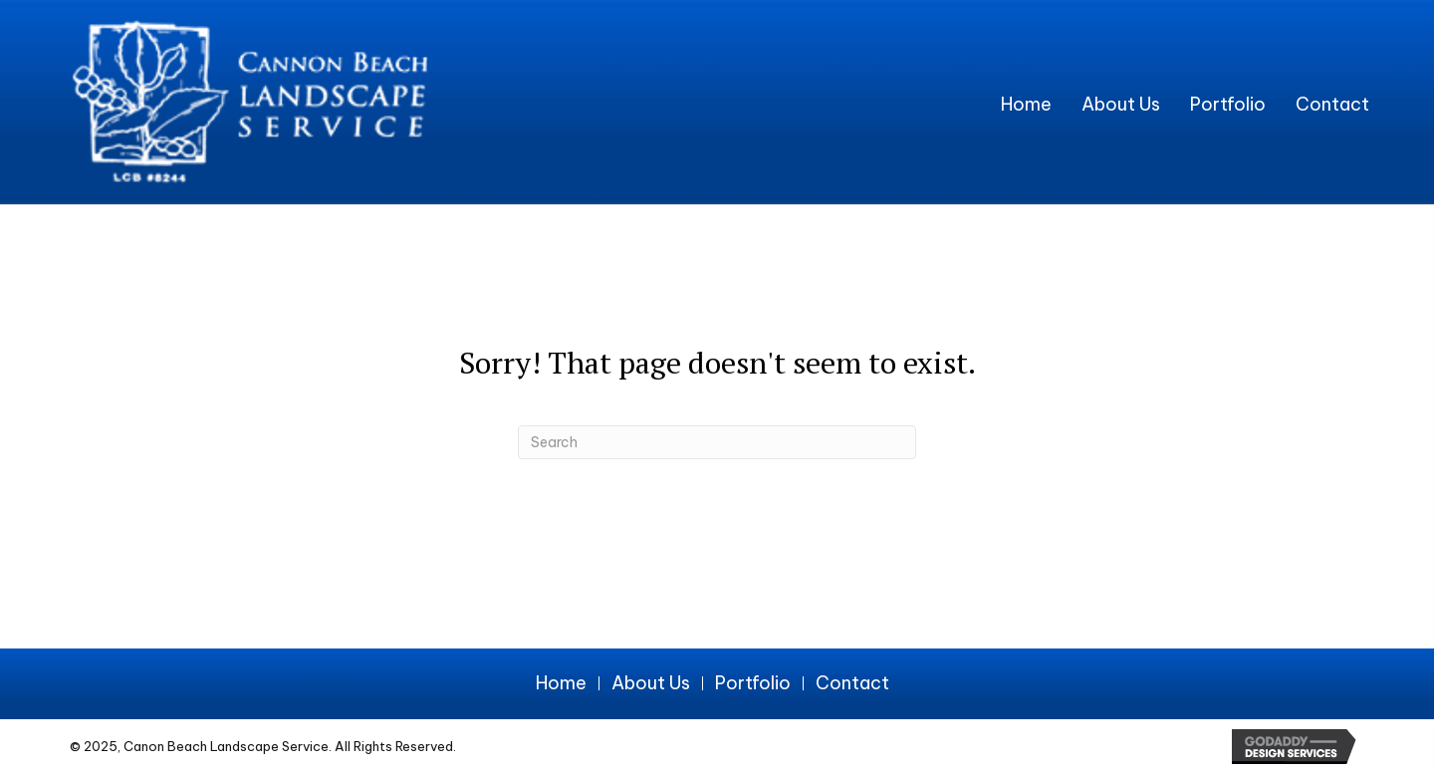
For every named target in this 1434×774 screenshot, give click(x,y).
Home (561, 683)
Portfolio (753, 683)
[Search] (717, 442)
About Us (650, 683)
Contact (852, 683)
